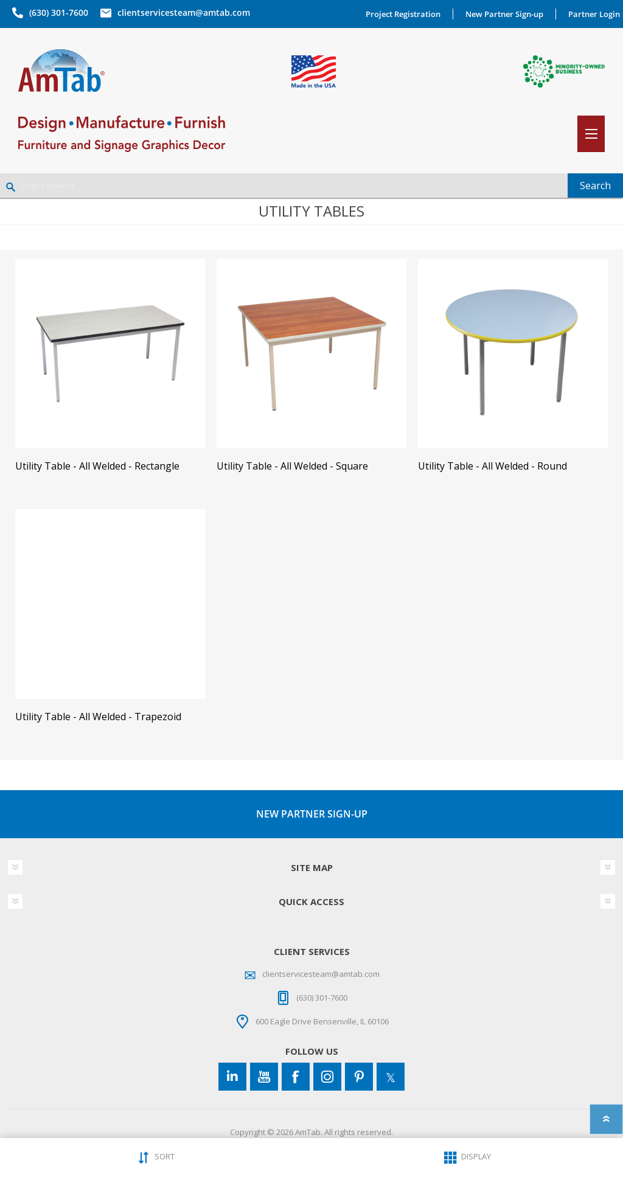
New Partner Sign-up (504, 14)
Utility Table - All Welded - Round (492, 466)
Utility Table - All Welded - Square (292, 466)
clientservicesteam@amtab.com (183, 12)
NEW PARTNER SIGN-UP (311, 814)
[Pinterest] (359, 1077)
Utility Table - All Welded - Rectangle (97, 466)
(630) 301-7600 (58, 12)
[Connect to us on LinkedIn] (232, 1077)
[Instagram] (327, 1077)
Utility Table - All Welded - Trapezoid (98, 717)
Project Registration (403, 14)
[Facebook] (296, 1077)
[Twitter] (391, 1077)
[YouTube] (264, 1077)
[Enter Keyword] (284, 185)
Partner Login (594, 14)
